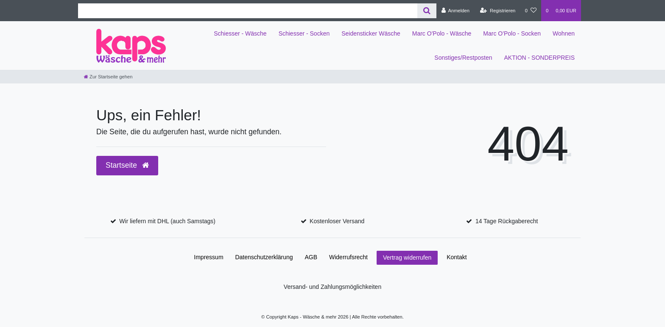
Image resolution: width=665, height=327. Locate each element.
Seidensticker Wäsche (370, 33)
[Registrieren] (497, 10)
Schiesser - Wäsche (240, 33)
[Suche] (426, 10)
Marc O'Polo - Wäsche (442, 33)
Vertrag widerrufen (407, 257)
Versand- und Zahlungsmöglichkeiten (332, 286)
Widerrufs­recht (348, 257)
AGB (311, 257)
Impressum (208, 257)
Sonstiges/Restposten (463, 57)
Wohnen (564, 33)
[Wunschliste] (530, 10)
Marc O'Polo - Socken (512, 33)
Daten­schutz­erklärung (264, 257)
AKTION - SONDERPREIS (539, 57)
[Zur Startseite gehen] (108, 76)
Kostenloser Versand (337, 221)
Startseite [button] (127, 165)
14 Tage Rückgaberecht (506, 221)
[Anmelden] (455, 10)
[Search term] (247, 10)
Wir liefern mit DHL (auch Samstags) (167, 221)
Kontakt (457, 257)
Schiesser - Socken (304, 33)
